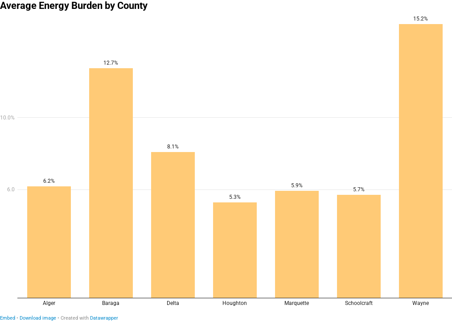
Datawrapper (104, 318)
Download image (38, 318)
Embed (7, 318)
